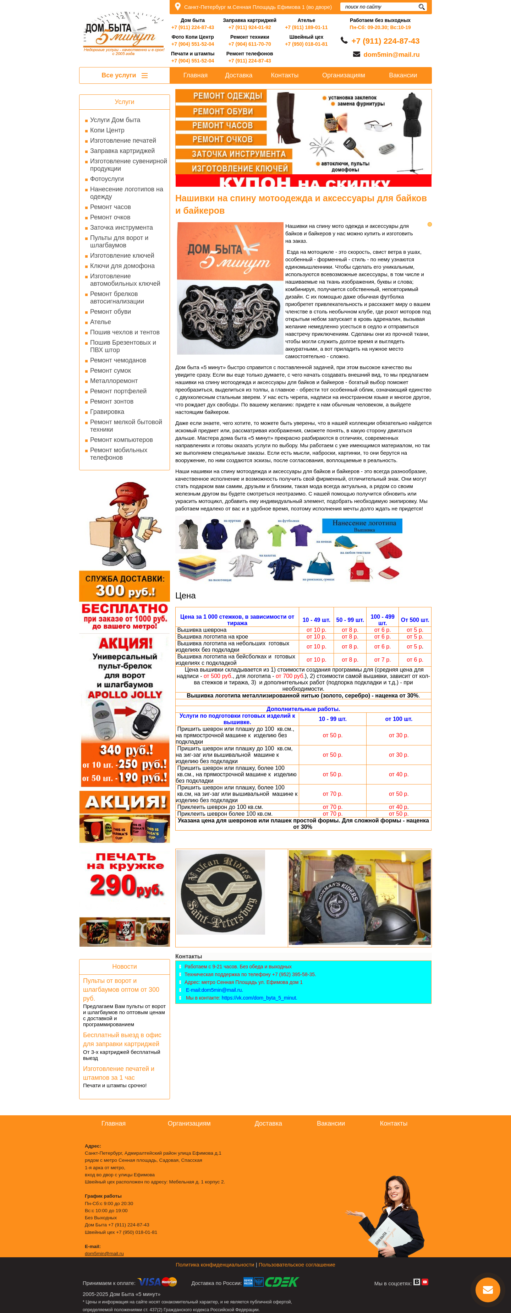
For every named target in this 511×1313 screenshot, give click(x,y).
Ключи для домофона (122, 265)
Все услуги (124, 75)
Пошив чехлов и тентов (125, 332)
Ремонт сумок (110, 370)
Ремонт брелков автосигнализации (117, 297)
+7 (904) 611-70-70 (250, 44)
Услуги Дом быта (115, 120)
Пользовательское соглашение (297, 1265)
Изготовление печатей (123, 140)
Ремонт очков (110, 217)
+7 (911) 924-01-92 (250, 27)
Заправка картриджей (122, 150)
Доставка (238, 75)
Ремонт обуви (110, 311)
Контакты (285, 75)
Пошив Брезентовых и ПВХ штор (123, 346)
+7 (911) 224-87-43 (192, 27)
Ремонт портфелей (118, 391)
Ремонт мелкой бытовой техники (126, 425)
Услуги (124, 101)
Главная (195, 75)
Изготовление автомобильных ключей (125, 280)
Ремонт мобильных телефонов (118, 454)
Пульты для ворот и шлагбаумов (119, 241)
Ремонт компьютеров (121, 439)
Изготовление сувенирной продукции (128, 165)
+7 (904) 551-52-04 (192, 44)
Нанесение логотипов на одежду (126, 193)
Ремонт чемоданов (118, 360)
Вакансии (403, 75)
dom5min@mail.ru (392, 54)
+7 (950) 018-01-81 (306, 44)
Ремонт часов (110, 206)
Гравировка (107, 411)
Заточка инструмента (121, 227)
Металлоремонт (114, 380)
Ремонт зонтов (111, 401)
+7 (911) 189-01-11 (306, 27)
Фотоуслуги (107, 178)
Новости (124, 966)
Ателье (100, 321)
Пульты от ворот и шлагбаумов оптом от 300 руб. (121, 989)
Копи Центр (107, 130)
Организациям (343, 75)
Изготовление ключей (122, 255)
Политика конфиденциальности (215, 1265)
